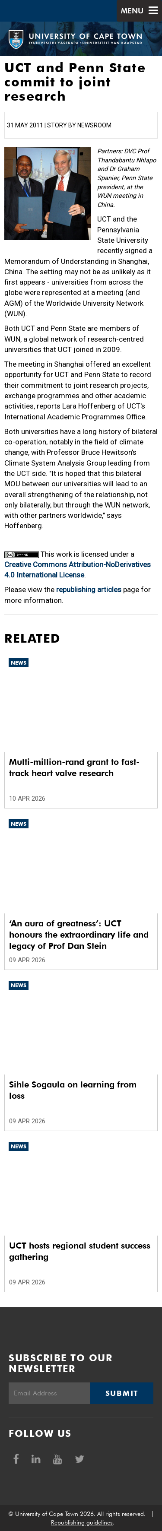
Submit (121, 1393)
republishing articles (88, 589)
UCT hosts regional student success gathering (79, 1251)
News (18, 662)
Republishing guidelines (82, 1522)
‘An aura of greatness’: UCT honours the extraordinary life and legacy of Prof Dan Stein (79, 934)
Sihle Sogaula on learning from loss (73, 1090)
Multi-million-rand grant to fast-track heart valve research (74, 767)
